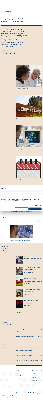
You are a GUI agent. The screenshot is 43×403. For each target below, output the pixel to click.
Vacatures (37, 370)
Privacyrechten (14, 392)
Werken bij (37, 373)
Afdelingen (20, 370)
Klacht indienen (17, 398)
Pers (37, 385)
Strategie (20, 378)
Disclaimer (11, 395)
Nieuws (37, 377)
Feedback (38, 393)
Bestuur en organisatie (20, 374)
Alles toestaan (35, 208)
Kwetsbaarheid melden (6, 398)
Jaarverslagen (20, 382)
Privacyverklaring (5, 392)
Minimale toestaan (21, 208)
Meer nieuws (19, 312)
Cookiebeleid (4, 395)
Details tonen (36, 205)
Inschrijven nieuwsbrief (37, 381)
